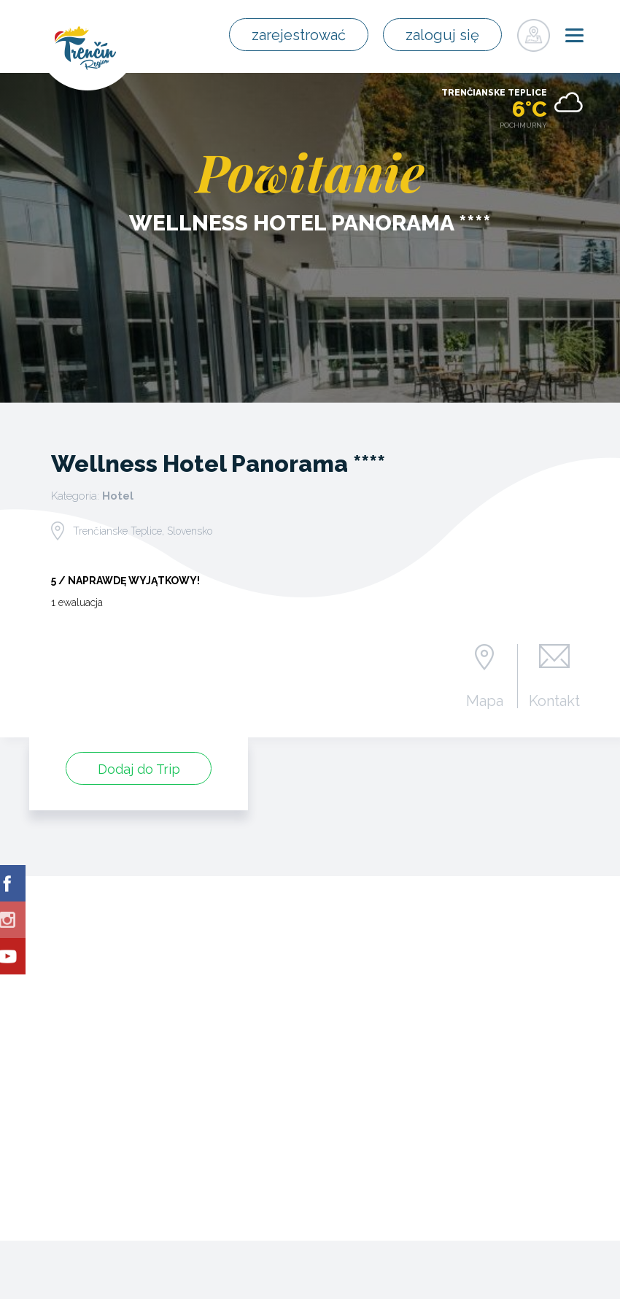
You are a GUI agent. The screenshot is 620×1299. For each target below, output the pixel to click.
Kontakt (554, 700)
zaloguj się (442, 35)
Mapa (484, 700)
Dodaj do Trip (139, 769)
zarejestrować (299, 35)
